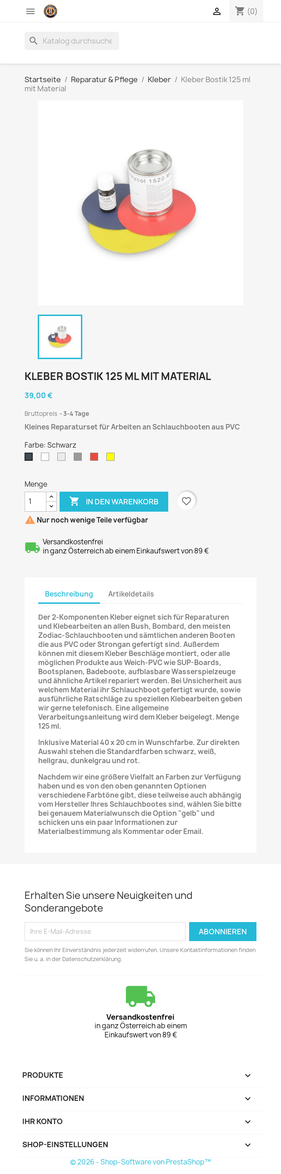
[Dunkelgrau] (79, 459)
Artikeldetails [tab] (131, 594)
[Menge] (35, 502)
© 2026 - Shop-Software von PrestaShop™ (140, 1162)
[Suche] (72, 41)
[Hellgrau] (63, 459)
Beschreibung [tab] (69, 594)
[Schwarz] (30, 459)
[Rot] (96, 459)
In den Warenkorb (114, 502)
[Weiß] (47, 459)
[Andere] (112, 459)
